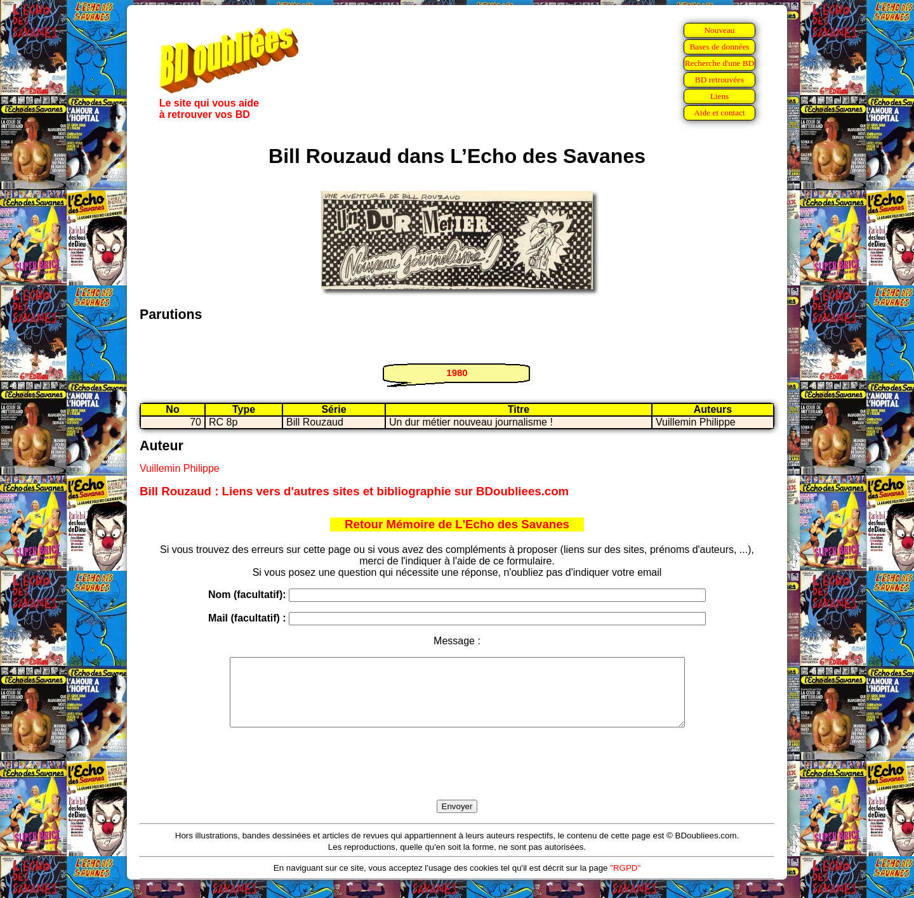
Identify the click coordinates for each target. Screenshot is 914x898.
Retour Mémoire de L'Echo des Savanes (457, 524)
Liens (719, 96)
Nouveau (719, 30)
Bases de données (719, 46)
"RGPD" (625, 881)
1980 (456, 372)
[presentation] (457, 778)
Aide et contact (719, 112)
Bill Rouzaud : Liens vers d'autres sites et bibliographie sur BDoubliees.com (354, 491)
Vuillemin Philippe (180, 468)
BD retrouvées (719, 79)
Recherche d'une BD (720, 63)
